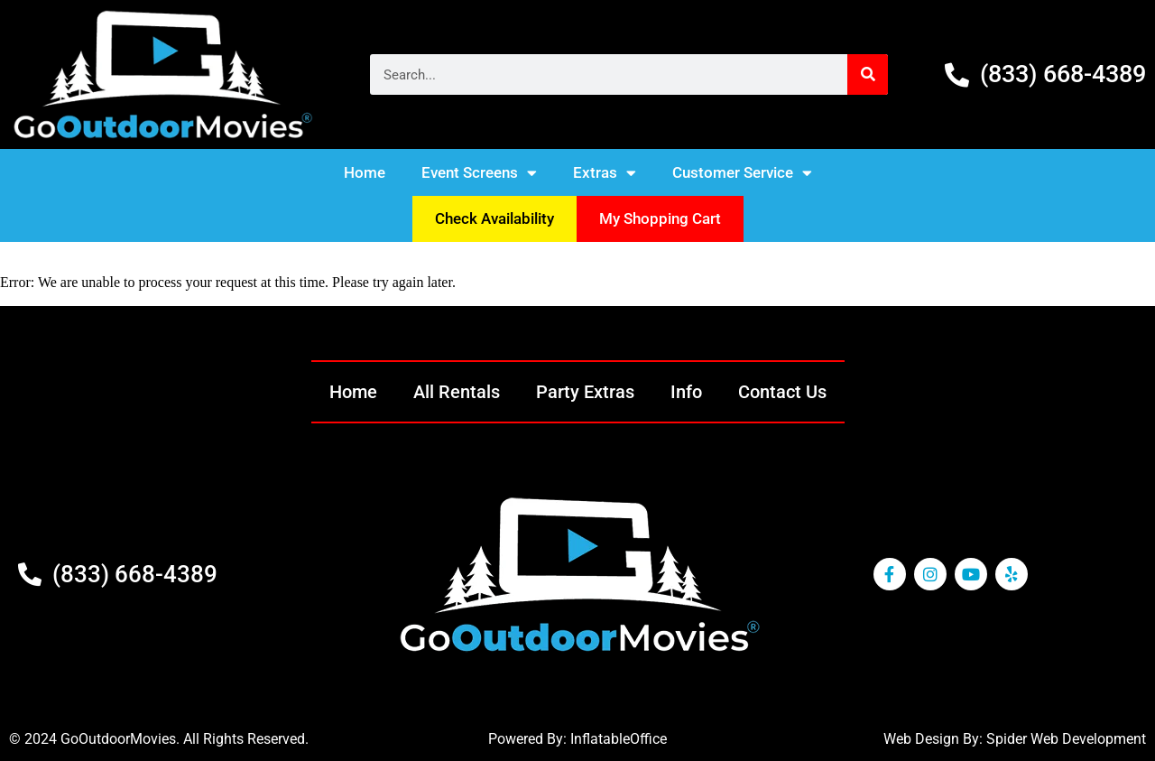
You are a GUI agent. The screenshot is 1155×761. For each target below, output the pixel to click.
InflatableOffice (618, 738)
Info (686, 392)
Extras (604, 173)
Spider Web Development (1066, 738)
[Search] (867, 74)
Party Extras (585, 392)
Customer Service (742, 173)
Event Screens (479, 173)
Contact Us (782, 392)
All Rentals (456, 392)
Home (364, 172)
